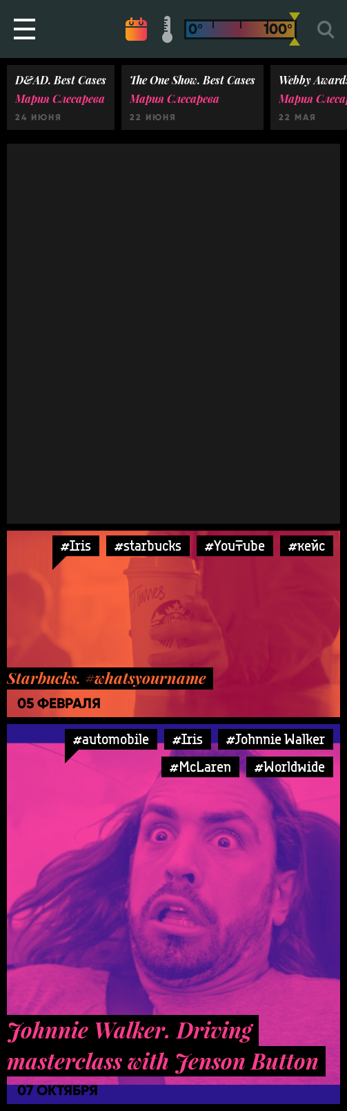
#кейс (306, 545)
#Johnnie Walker (275, 739)
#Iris (76, 545)
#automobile (111, 739)
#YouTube (235, 545)
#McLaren (200, 766)
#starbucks (148, 545)
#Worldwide (290, 766)
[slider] (294, 29)
